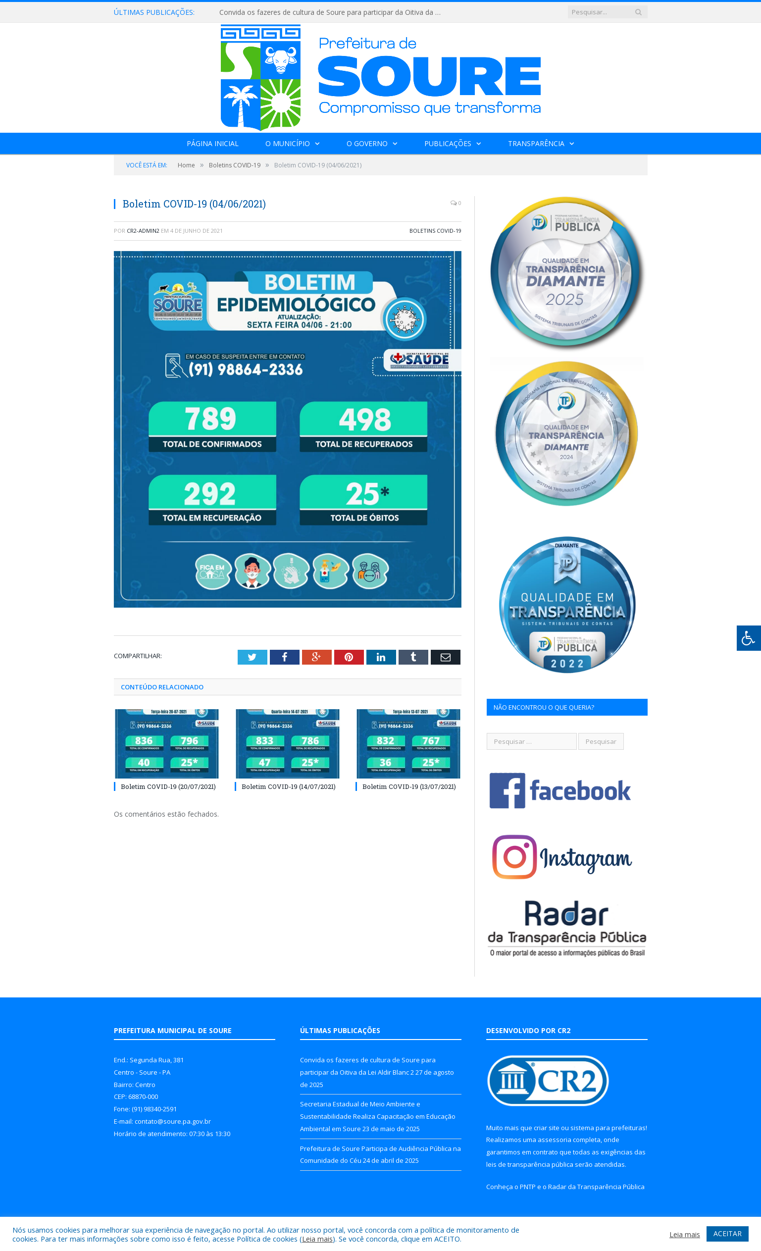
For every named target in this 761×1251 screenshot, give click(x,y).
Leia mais (317, 1239)
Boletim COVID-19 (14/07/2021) (289, 786)
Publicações (447, 143)
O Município (287, 143)
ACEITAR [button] (727, 1233)
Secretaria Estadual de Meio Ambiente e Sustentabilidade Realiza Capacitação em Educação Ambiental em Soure (378, 1116)
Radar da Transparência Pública (596, 1186)
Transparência (536, 143)
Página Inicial (213, 143)
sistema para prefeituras (608, 1127)
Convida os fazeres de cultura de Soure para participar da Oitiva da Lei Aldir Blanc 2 (333, 12)
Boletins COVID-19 (435, 230)
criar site (546, 1127)
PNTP (528, 1186)
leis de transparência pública (529, 1164)
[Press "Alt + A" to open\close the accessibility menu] (749, 638)
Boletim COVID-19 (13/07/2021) (409, 786)
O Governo (367, 143)
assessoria (554, 1139)
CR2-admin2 (143, 230)
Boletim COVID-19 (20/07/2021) (168, 786)
